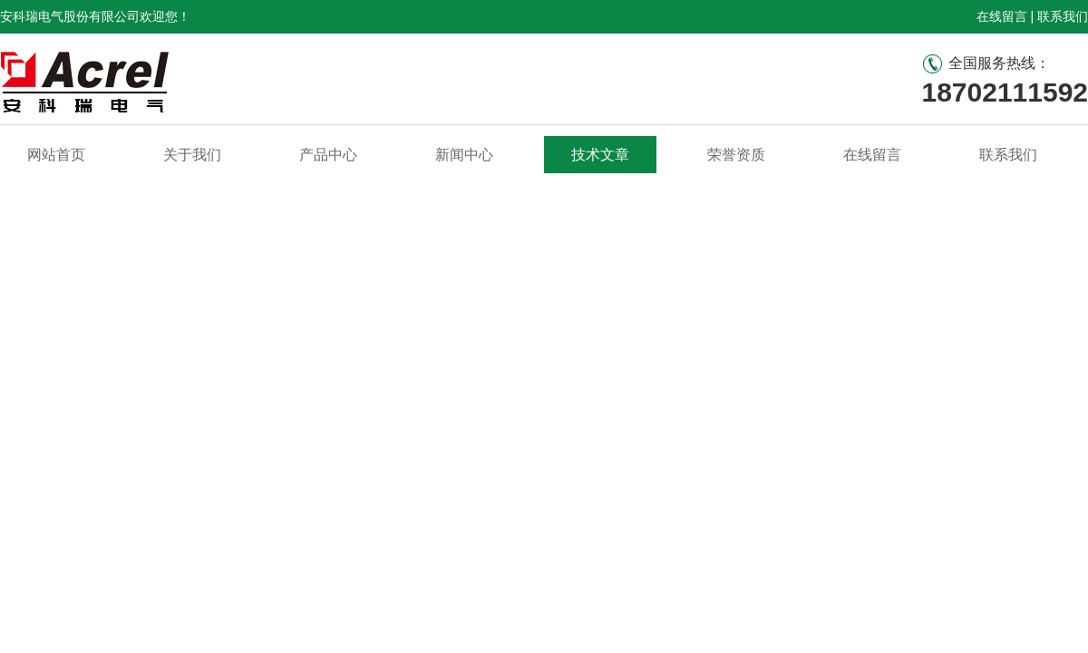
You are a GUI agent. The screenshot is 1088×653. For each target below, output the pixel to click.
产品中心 (328, 154)
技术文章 (600, 154)
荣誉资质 (736, 154)
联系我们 (1062, 16)
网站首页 (56, 154)
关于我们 (192, 154)
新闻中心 (464, 154)
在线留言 (1001, 16)
